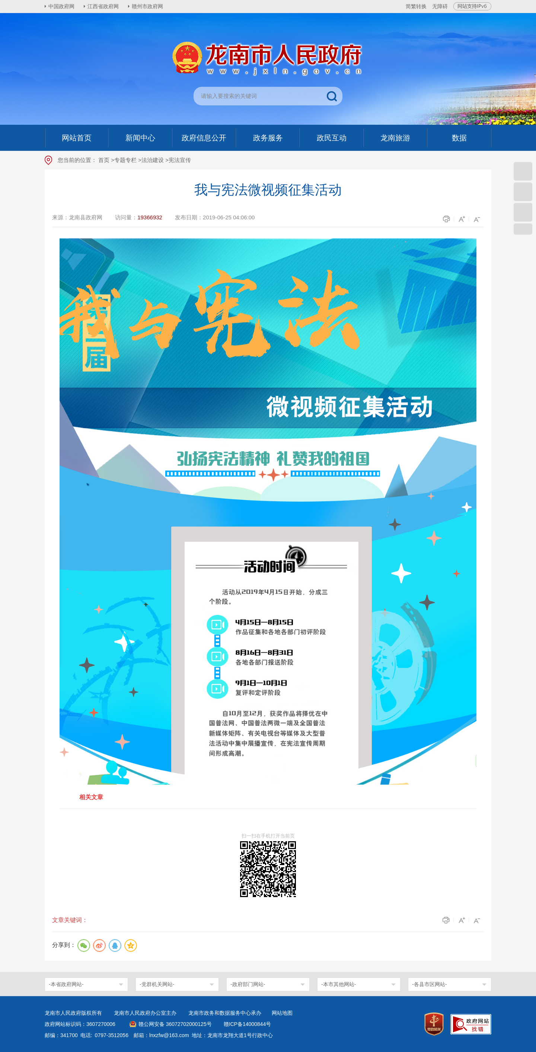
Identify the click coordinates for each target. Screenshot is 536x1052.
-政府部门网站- (247, 984)
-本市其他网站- (338, 984)
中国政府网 (61, 6)
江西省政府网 (103, 6)
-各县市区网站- (429, 984)
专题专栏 (125, 160)
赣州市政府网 (147, 6)
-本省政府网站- (66, 984)
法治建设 (152, 160)
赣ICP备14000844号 (247, 1024)
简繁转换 (416, 6)
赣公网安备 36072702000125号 (175, 1024)
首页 (103, 160)
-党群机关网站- (157, 984)
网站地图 (282, 1013)
